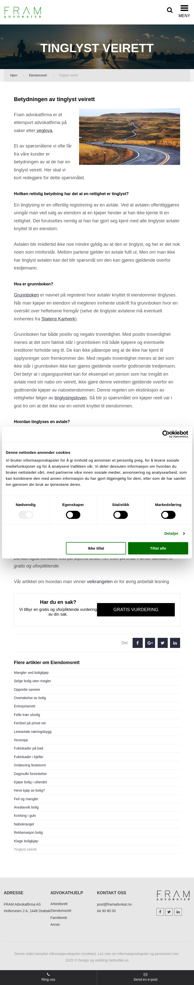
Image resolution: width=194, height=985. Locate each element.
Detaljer (171, 533)
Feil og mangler (26, 799)
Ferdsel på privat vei (30, 723)
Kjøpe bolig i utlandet (30, 782)
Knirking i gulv (25, 816)
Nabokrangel (24, 824)
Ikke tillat (96, 548)
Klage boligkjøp (26, 841)
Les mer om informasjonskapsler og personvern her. (139, 954)
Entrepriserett (24, 706)
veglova (43, 130)
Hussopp (21, 740)
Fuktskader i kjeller (28, 757)
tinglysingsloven (71, 397)
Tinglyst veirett (25, 849)
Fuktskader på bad (28, 748)
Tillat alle (158, 548)
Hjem (13, 75)
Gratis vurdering (136, 609)
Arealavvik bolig (26, 807)
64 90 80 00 (106, 911)
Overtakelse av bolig (30, 698)
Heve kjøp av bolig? (29, 790)
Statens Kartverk (58, 318)
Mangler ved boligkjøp (31, 673)
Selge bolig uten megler (32, 681)
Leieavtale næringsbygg (33, 732)
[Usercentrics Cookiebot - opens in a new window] (166, 434)
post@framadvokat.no (114, 904)
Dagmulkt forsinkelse (30, 774)
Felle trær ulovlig (27, 715)
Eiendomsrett (38, 75)
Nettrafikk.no (119, 960)
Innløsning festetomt (30, 765)
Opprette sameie (27, 690)
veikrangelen (100, 581)
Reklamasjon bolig (28, 832)
